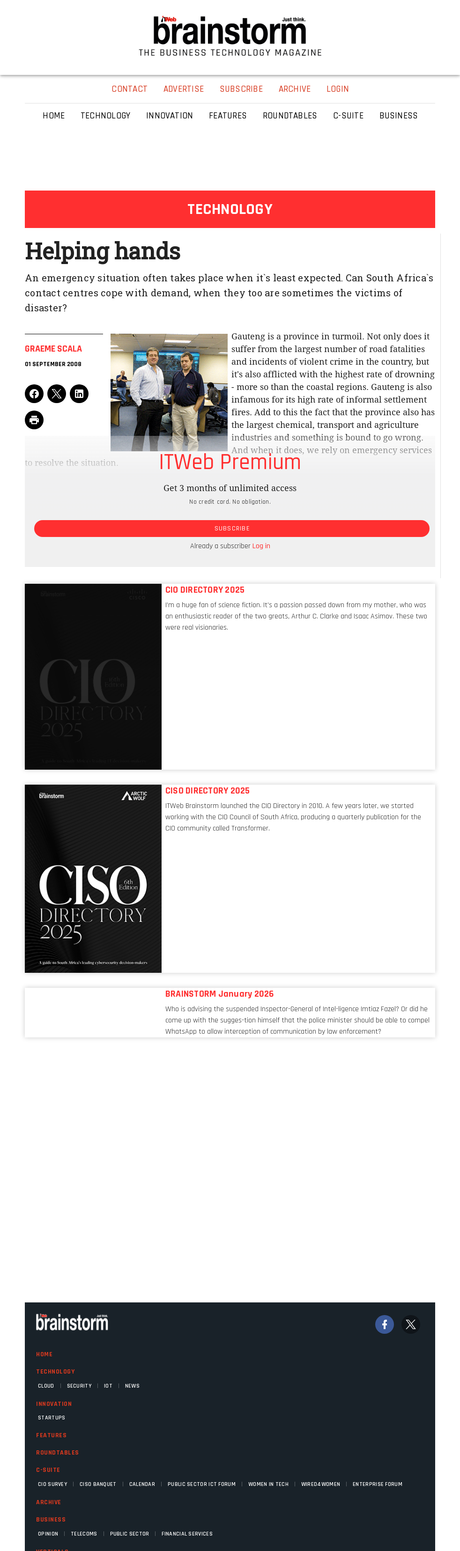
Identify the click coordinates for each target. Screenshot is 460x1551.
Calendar (142, 1484)
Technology (55, 1371)
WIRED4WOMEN (320, 1484)
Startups (51, 1417)
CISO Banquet (98, 1484)
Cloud (46, 1385)
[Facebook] (384, 1324)
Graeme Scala (53, 349)
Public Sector (129, 1533)
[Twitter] (410, 1324)
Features (51, 1435)
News (132, 1385)
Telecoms (84, 1533)
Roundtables (57, 1452)
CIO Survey (52, 1484)
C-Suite (48, 1470)
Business (51, 1519)
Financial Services (187, 1533)
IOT (108, 1385)
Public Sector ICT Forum (202, 1484)
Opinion (48, 1533)
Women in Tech (268, 1484)
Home (44, 1354)
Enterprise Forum (377, 1484)
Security (79, 1385)
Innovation (54, 1404)
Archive (48, 1502)
